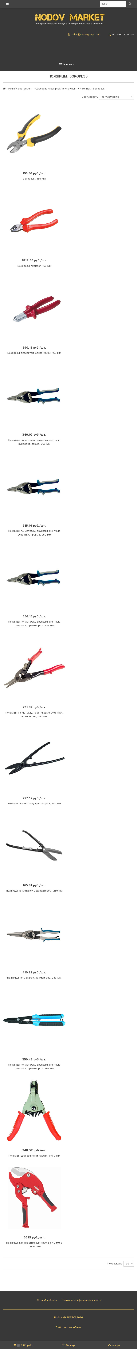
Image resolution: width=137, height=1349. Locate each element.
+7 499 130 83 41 (123, 34)
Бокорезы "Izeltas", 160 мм (34, 266)
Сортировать (90, 97)
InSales (77, 1327)
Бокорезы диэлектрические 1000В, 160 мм (34, 353)
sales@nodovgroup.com (86, 34)
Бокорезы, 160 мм (34, 179)
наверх (114, 1345)
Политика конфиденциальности (81, 1300)
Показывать (115, 1264)
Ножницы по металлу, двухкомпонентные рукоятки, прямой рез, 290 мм (34, 1066)
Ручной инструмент (20, 89)
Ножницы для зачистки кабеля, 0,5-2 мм (34, 1156)
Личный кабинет (46, 1300)
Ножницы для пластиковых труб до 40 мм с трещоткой (34, 1245)
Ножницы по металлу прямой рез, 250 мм (34, 803)
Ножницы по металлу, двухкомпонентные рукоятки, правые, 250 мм (34, 533)
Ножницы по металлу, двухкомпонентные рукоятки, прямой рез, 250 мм (34, 623)
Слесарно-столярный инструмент (56, 89)
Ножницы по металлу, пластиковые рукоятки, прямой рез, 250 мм (34, 714)
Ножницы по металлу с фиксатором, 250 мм (34, 891)
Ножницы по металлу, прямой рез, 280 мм (34, 978)
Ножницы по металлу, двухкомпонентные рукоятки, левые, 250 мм (34, 442)
